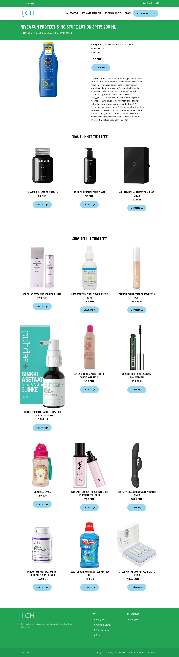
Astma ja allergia (91, 13)
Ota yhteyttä (110, 652)
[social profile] (39, 3)
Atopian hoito (113, 13)
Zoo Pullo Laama (42, 491)
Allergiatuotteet (145, 13)
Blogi (128, 13)
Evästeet (122, 652)
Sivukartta (152, 652)
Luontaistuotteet (111, 44)
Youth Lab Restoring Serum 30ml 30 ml (42, 294)
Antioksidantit (126, 44)
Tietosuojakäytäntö (137, 652)
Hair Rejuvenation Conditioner (89, 192)
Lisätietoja (101, 67)
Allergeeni (72, 13)
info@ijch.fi (147, 3)
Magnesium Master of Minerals (42, 192)
